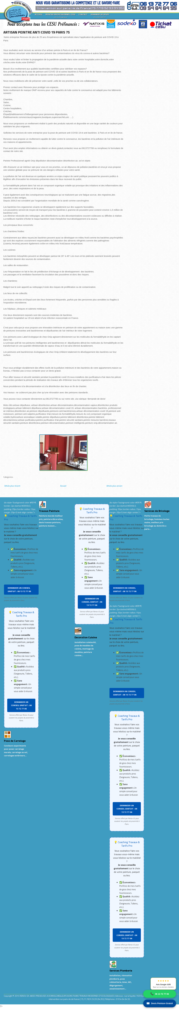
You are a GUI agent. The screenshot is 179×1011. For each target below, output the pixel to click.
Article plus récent (12, 485)
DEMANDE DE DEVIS (100, 15)
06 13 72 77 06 (159, 994)
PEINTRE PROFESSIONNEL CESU (60, 15)
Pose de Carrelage (15, 741)
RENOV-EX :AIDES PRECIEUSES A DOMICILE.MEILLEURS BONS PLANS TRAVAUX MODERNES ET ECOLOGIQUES (67, 995)
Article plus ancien (114, 485)
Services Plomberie (120, 971)
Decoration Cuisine (86, 637)
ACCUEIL (38, 14)
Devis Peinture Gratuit (159, 1003)
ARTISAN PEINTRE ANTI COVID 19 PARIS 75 (36, 32)
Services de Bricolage (157, 511)
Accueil (63, 485)
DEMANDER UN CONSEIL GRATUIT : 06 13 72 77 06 (19, 589)
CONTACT (83, 14)
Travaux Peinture (49, 511)
